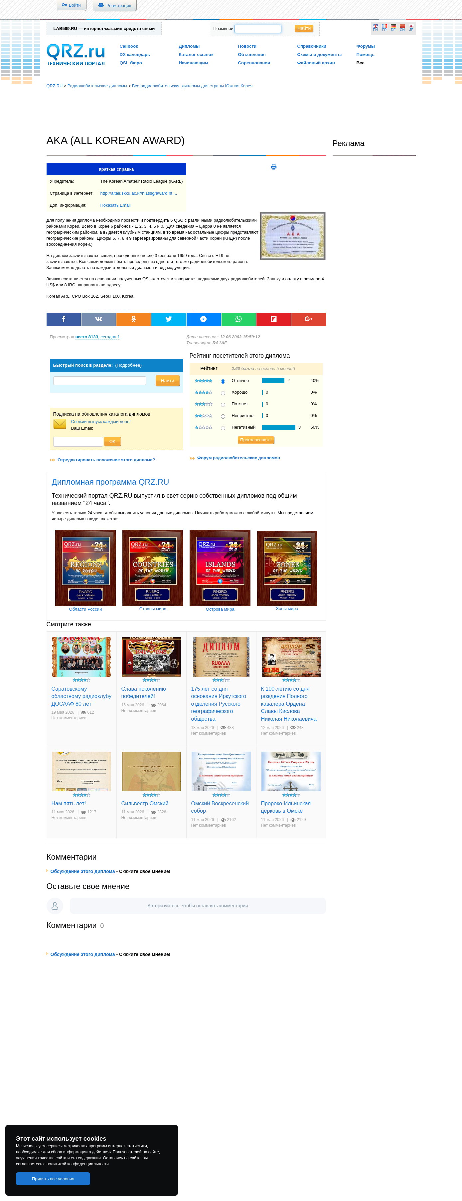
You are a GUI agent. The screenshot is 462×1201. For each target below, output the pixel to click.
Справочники (311, 46)
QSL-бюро (131, 62)
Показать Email (115, 205)
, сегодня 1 (98, 336)
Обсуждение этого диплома (83, 871)
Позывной (223, 28)
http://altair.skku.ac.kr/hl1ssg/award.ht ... (138, 193)
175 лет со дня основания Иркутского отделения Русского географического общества (218, 704)
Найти (304, 28)
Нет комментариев (69, 718)
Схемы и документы (319, 54)
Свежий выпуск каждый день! (101, 421)
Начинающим (193, 62)
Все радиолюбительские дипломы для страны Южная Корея (192, 85)
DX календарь (135, 54)
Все (361, 62)
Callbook (129, 46)
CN (402, 30)
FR (384, 30)
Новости (247, 46)
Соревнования (254, 62)
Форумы (366, 46)
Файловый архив (316, 62)
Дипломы (189, 46)
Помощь (366, 54)
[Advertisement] (231, 112)
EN (375, 30)
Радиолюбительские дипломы (97, 85)
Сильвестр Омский (145, 803)
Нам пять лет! (69, 803)
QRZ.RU (55, 85)
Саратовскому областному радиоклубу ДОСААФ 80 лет (82, 696)
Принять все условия (53, 1178)
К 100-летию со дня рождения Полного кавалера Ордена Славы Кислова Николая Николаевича (289, 704)
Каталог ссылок (196, 54)
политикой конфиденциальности (78, 1164)
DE (393, 30)
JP (411, 30)
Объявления (252, 54)
